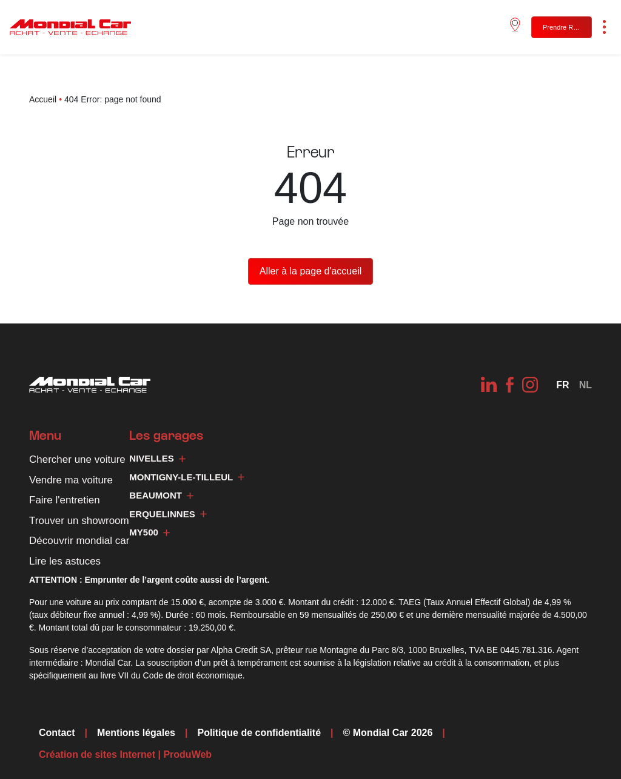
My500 (149, 532)
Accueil (42, 99)
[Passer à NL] (585, 385)
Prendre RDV (562, 27)
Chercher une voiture (77, 459)
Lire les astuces (65, 561)
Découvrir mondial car (79, 540)
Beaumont (161, 495)
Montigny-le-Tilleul (186, 477)
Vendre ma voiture (71, 480)
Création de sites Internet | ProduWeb (125, 755)
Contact (57, 733)
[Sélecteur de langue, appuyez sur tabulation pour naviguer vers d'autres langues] (562, 385)
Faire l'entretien (64, 500)
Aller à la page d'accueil (311, 271)
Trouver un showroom (79, 520)
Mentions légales (136, 733)
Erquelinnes (167, 514)
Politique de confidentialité (259, 733)
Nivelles (157, 458)
